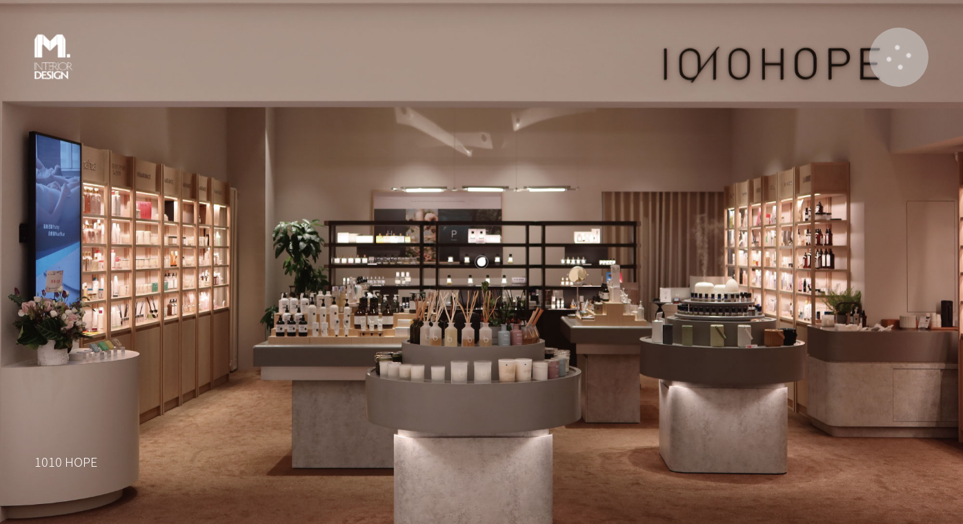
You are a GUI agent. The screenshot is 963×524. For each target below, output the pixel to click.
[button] (899, 57)
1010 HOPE (65, 461)
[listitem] (481, 262)
